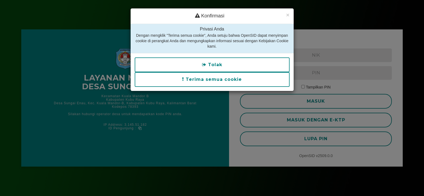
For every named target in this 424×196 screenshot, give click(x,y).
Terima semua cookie (212, 60)
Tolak (212, 45)
